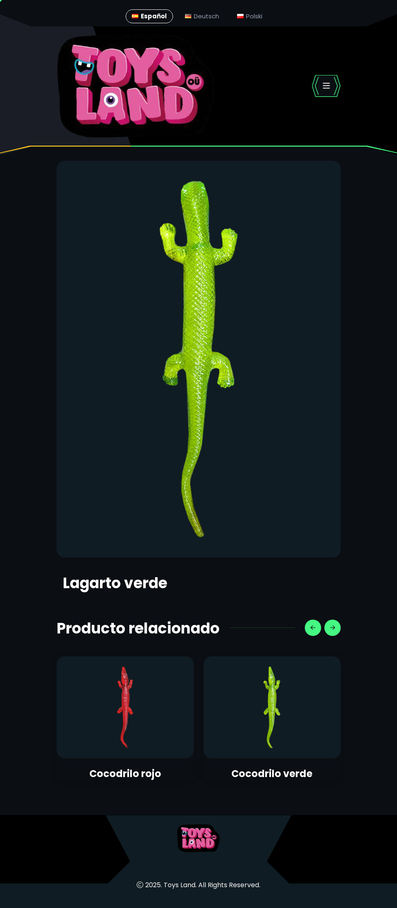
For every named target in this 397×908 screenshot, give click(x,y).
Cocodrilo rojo (125, 773)
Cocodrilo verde (272, 773)
